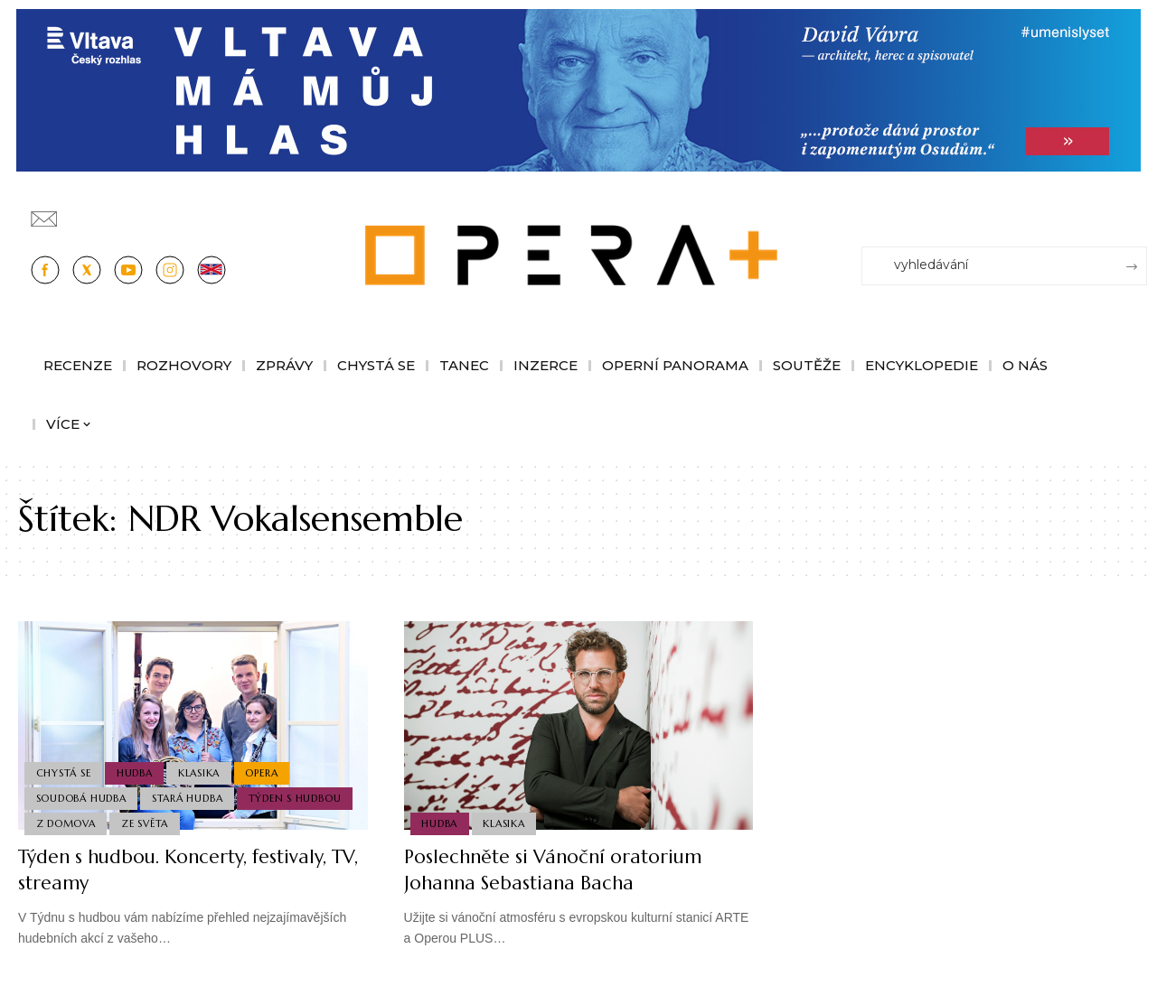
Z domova (66, 823)
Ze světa (146, 823)
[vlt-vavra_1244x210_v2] (578, 89)
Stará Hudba (189, 796)
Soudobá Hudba (81, 796)
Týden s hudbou (296, 796)
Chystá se (63, 770)
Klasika (201, 770)
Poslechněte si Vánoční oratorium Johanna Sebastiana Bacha (560, 869)
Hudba (136, 770)
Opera (265, 770)
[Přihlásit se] (1137, 210)
